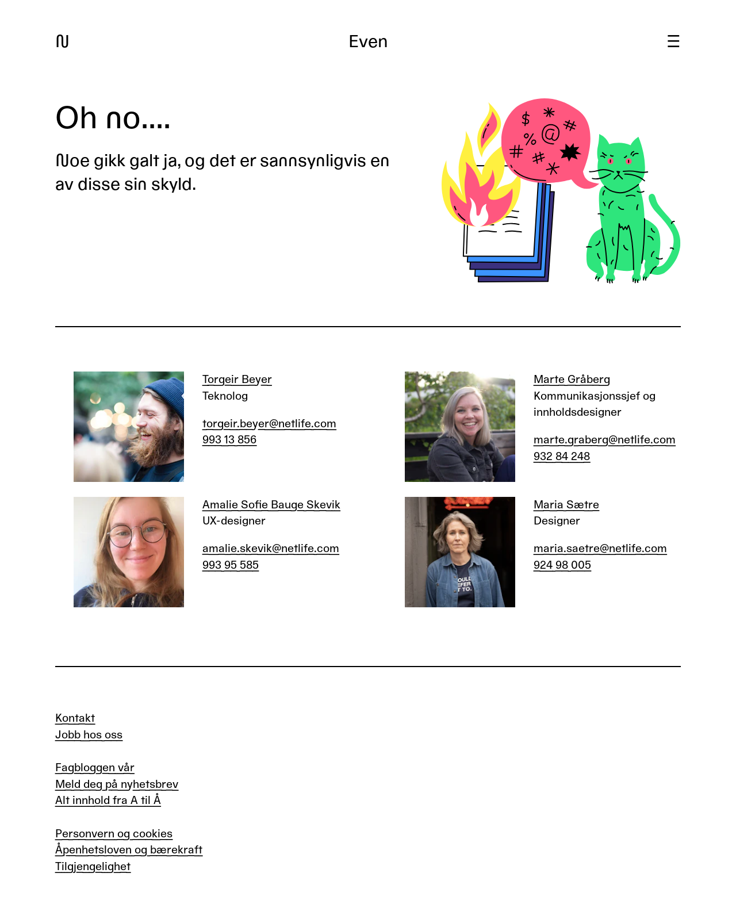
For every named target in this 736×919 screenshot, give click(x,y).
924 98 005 (562, 565)
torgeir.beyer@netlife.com (269, 423)
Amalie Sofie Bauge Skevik (271, 504)
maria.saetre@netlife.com (600, 548)
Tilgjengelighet (93, 866)
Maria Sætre (566, 504)
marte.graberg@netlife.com (605, 439)
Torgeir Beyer (237, 379)
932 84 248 (562, 456)
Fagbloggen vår (95, 767)
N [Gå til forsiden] (62, 41)
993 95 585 (230, 565)
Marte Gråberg (572, 379)
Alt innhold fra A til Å (108, 800)
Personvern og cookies (113, 833)
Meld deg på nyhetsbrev (116, 784)
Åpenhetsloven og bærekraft (128, 850)
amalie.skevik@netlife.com (270, 548)
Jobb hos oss (88, 734)
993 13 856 (229, 439)
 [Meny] (673, 41)
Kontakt (75, 718)
